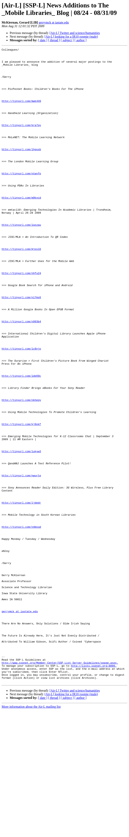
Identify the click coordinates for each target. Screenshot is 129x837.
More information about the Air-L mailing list (31, 833)
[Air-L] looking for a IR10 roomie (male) (71, 36)
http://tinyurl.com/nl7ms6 (21, 347)
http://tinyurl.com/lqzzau (21, 260)
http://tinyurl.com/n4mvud (21, 623)
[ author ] (80, 40)
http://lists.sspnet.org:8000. (93, 789)
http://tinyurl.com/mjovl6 (21, 289)
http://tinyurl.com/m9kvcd (21, 228)
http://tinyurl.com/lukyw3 (21, 532)
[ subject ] (67, 40)
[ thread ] (54, 40)
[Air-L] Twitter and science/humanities (74, 33)
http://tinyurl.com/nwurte (21, 561)
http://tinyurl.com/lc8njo (21, 409)
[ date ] (42, 40)
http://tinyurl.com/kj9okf (21, 499)
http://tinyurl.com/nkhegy (21, 470)
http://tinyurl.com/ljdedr (21, 594)
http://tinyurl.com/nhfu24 (21, 318)
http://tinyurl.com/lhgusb (21, 170)
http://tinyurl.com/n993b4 (21, 376)
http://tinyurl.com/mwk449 (21, 112)
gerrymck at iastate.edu (54, 22)
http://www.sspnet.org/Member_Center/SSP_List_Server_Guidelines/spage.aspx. (60, 786)
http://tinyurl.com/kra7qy (21, 141)
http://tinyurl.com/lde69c (21, 441)
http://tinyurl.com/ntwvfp (21, 199)
